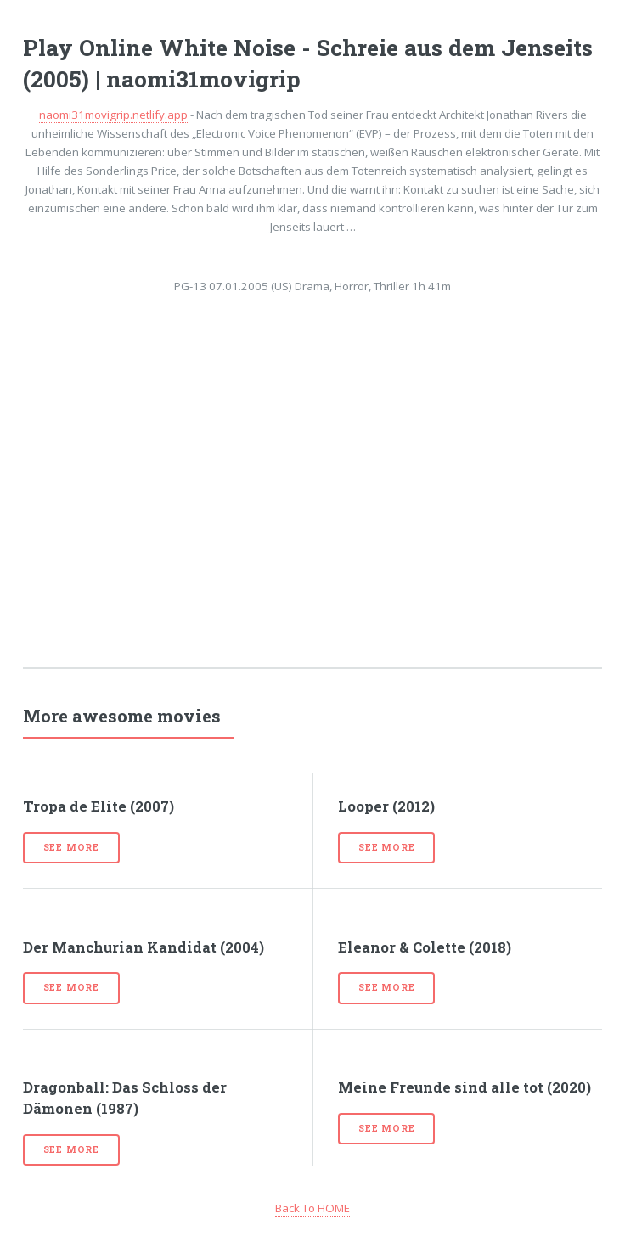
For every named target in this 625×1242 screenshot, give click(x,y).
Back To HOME (312, 1208)
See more (71, 847)
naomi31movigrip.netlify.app (113, 114)
